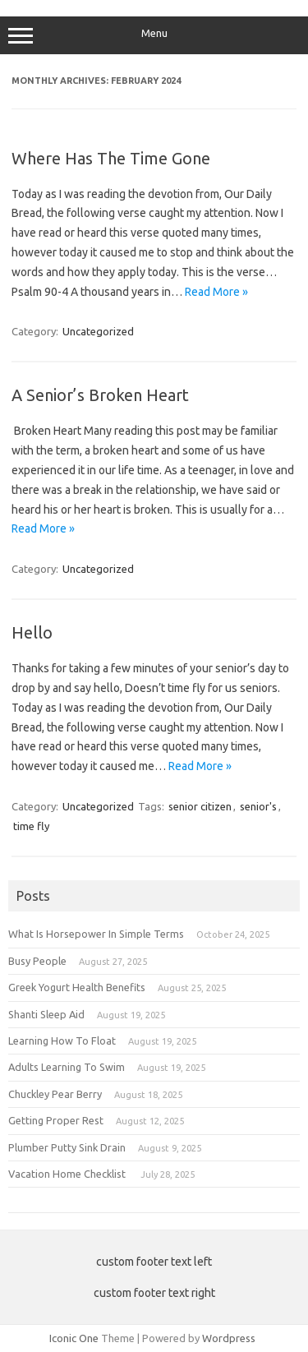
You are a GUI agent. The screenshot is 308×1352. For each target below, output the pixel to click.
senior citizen (200, 806)
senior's (258, 806)
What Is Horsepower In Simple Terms (96, 933)
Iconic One (74, 1338)
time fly (31, 826)
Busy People (37, 961)
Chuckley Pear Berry (55, 1094)
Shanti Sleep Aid (46, 1014)
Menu (154, 35)
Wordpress (228, 1338)
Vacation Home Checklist (68, 1173)
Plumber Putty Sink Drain (67, 1147)
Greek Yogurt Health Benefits (76, 987)
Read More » (216, 291)
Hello (32, 632)
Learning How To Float (62, 1040)
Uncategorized (98, 331)
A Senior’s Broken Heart (100, 394)
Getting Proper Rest (55, 1120)
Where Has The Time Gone (110, 158)
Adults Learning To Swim (66, 1067)
